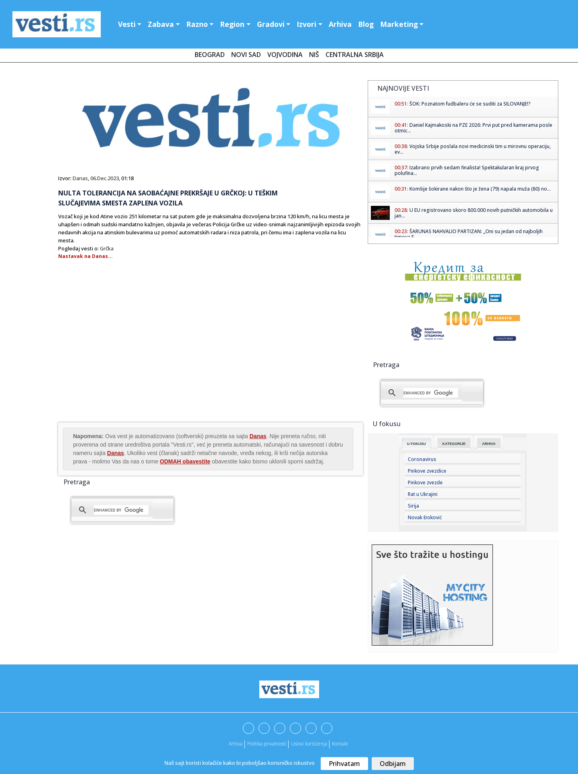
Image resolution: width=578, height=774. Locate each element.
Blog (366, 24)
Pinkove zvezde (425, 482)
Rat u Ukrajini (423, 494)
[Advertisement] (125, 357)
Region (232, 24)
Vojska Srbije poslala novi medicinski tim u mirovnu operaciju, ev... (473, 149)
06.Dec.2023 (104, 178)
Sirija (413, 505)
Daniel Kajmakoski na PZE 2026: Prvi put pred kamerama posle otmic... (473, 128)
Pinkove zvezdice (427, 470)
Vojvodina (285, 54)
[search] (121, 510)
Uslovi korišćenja (309, 743)
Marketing (399, 24)
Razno (197, 24)
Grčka (107, 248)
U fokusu (416, 444)
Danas (80, 178)
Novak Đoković (425, 517)
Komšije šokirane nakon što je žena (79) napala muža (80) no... (480, 188)
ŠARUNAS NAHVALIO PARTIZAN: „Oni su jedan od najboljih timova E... (469, 234)
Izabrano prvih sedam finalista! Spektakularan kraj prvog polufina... (467, 170)
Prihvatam (344, 763)
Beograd (210, 54)
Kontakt (340, 743)
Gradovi (271, 24)
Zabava (161, 24)
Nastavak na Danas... (85, 256)
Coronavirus (422, 459)
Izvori (306, 24)
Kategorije (454, 444)
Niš (314, 54)
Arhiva (340, 24)
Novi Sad (246, 54)
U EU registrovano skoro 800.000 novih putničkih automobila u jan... (474, 213)
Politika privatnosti (266, 743)
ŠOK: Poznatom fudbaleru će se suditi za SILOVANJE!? (470, 103)
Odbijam (393, 763)
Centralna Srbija (355, 54)
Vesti (127, 24)
